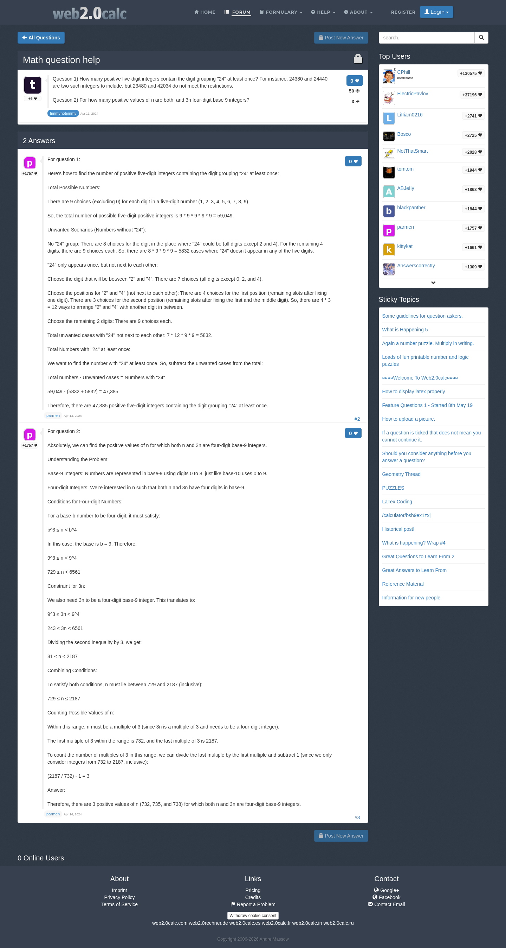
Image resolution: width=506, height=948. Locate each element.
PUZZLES (393, 488)
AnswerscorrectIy (416, 265)
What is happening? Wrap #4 (414, 543)
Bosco (404, 134)
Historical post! (398, 529)
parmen (405, 227)
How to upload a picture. (408, 419)
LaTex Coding (397, 501)
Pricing (253, 890)
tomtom (405, 169)
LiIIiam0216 (410, 114)
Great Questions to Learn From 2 (418, 556)
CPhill (403, 72)
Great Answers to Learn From (414, 570)
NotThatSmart (412, 151)
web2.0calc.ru (338, 923)
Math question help (61, 60)
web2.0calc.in (307, 923)
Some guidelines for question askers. (422, 316)
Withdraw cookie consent (252, 915)
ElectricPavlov (412, 93)
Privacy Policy (119, 897)
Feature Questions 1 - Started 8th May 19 (427, 405)
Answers (39, 141)
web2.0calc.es (245, 923)
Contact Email (386, 904)
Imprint (119, 890)
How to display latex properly (413, 391)
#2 (357, 419)
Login (436, 12)
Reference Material (403, 584)
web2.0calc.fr (276, 923)
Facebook (386, 897)
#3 (357, 817)
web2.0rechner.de (208, 923)
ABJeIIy (405, 188)
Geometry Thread (401, 474)
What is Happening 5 (405, 329)
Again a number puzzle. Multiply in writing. (428, 343)
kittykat (405, 246)
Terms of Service (119, 904)
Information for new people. (412, 597)
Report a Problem (253, 904)
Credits (253, 897)
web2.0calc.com (169, 923)
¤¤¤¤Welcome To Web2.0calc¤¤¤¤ (420, 378)
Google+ (386, 890)
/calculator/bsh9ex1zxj (406, 515)
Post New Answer (341, 37)
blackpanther (411, 207)
